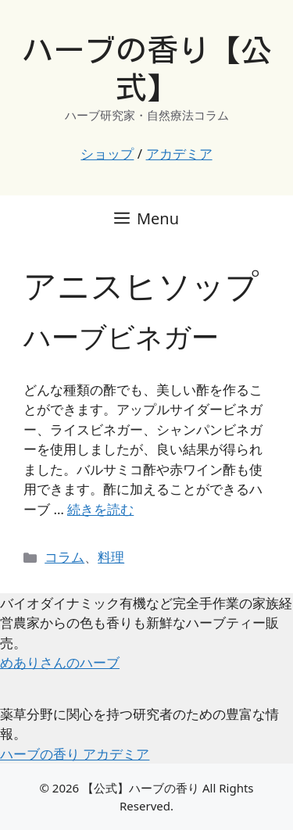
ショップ (107, 154)
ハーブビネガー (121, 336)
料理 (111, 557)
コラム (64, 557)
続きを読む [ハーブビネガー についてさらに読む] (100, 509)
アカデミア (179, 154)
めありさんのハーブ (60, 662)
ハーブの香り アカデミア (74, 754)
